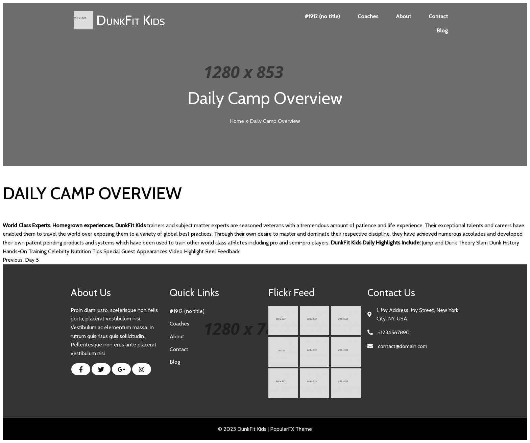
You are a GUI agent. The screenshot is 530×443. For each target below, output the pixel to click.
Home (237, 121)
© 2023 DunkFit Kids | (244, 429)
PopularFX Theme (291, 429)
